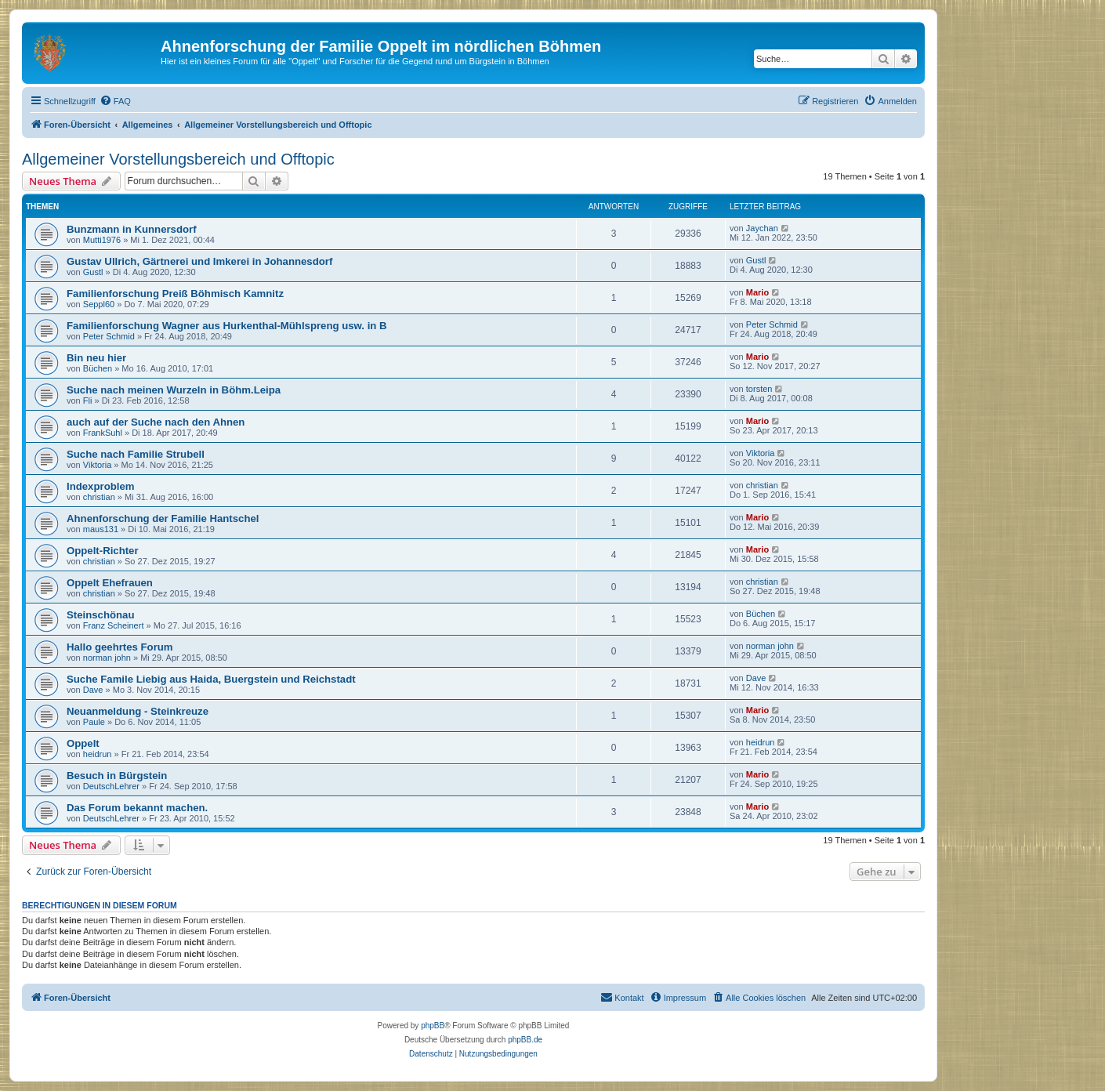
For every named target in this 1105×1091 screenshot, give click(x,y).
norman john (107, 657)
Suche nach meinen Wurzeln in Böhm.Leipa (174, 390)
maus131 (100, 529)
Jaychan (762, 228)
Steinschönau (100, 615)
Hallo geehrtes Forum (120, 647)
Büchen (97, 368)
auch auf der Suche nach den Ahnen (156, 422)
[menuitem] (115, 101)
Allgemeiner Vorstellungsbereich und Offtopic (178, 159)
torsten (759, 388)
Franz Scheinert (113, 625)
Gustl (93, 272)
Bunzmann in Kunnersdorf (132, 229)
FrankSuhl (102, 432)
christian (99, 497)
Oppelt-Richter (103, 550)
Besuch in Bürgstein (117, 775)
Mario (757, 292)
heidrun (97, 754)
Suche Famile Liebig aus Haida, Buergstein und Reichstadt (211, 679)
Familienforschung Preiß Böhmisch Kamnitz (175, 293)
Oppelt (83, 743)
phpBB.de (525, 1039)
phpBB (432, 1025)
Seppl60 (98, 304)
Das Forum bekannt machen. (137, 808)
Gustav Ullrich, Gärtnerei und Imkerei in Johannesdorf (199, 261)
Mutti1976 (102, 240)
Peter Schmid (109, 336)
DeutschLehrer (111, 786)
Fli (87, 400)
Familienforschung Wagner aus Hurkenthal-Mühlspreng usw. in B (227, 326)
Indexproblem (100, 486)
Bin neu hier (96, 358)
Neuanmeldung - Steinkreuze (137, 711)
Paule (94, 722)
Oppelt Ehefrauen (110, 583)
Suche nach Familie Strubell (136, 454)
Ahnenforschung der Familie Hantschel (163, 518)
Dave (93, 689)
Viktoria (97, 464)
